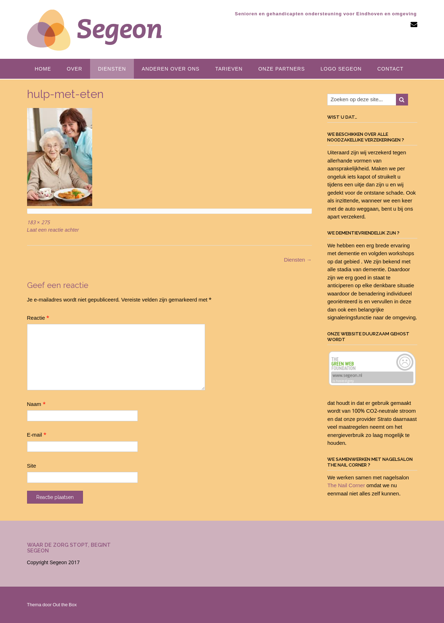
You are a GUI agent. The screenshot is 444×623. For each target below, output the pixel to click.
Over (75, 69)
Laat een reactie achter (53, 230)
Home (43, 69)
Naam (36, 404)
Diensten (112, 69)
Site (31, 466)
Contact (390, 69)
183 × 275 (38, 222)
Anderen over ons (170, 69)
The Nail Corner (346, 485)
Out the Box (65, 605)
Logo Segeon (340, 69)
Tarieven (228, 69)
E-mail (37, 435)
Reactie (38, 318)
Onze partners (281, 69)
